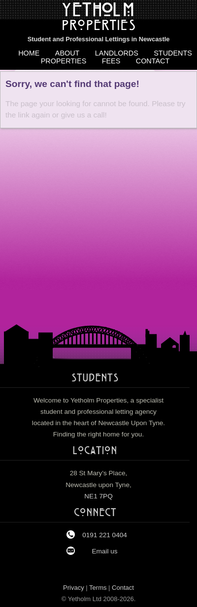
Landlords (116, 53)
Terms (97, 587)
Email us (104, 551)
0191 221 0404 (104, 535)
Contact (152, 61)
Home (28, 53)
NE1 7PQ (98, 496)
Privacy (73, 587)
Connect (95, 513)
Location (94, 451)
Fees (111, 61)
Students (173, 53)
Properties (64, 61)
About (67, 53)
